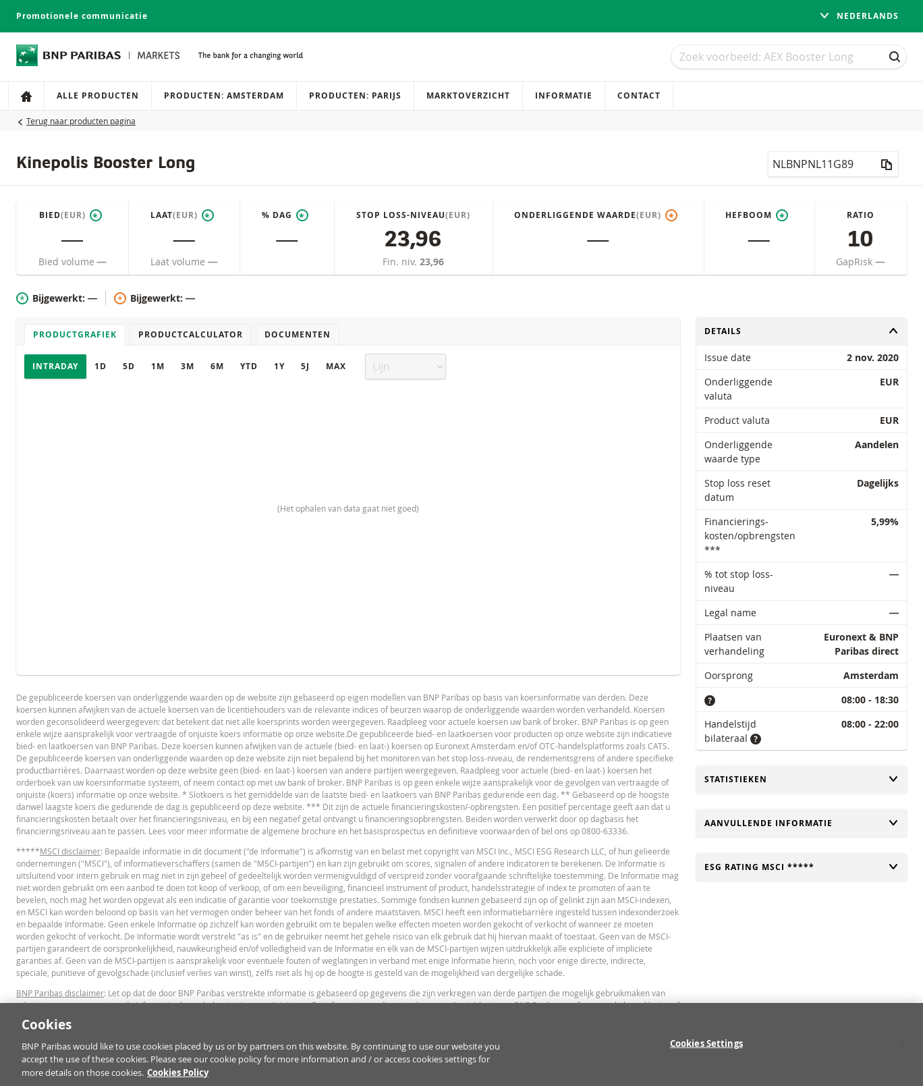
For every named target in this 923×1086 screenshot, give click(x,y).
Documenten (297, 334)
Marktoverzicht (468, 95)
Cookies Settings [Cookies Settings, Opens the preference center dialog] (706, 1049)
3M (187, 366)
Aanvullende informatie (801, 823)
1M (158, 366)
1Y (279, 366)
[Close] (901, 1049)
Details (801, 331)
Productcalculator (190, 334)
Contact (639, 95)
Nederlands (859, 16)
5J (305, 366)
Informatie (563, 95)
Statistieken (801, 779)
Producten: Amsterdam (224, 95)
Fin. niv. (401, 261)
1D (100, 366)
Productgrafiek (75, 334)
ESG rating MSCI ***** (801, 867)
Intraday (55, 366)
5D (129, 366)
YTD (249, 366)
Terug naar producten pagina (81, 120)
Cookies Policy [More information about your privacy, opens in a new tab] (177, 1079)
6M (217, 366)
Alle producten (98, 95)
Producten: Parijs (355, 95)
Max (336, 366)
